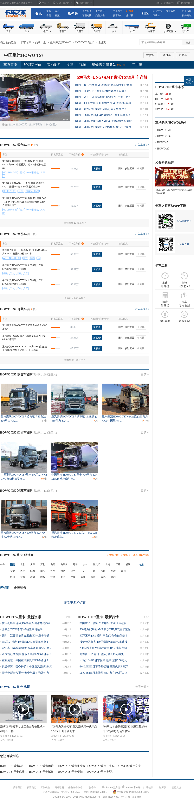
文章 (48, 11)
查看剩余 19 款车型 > (75, 223)
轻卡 (8, 31)
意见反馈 (176, 787)
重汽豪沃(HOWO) (61, 42)
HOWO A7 (163, 148)
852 (168, 109)
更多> (69, 617)
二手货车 (117, 11)
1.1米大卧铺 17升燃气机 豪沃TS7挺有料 (107, 103)
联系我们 (31, 787)
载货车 (79, 31)
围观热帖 (170, 11)
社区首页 (157, 11)
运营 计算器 (165, 299)
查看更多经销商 (75, 602)
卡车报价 (87, 11)
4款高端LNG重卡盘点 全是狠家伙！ (105, 109)
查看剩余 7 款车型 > (74, 359)
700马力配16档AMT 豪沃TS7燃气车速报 (108, 121)
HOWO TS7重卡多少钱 (71, 765)
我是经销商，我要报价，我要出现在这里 (128, 555)
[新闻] (78, 85)
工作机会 (45, 787)
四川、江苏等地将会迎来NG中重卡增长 (107, 97)
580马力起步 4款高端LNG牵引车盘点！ (107, 115)
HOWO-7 (162, 142)
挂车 (132, 31)
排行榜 (129, 15)
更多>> (145, 374)
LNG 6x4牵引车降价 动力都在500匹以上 (103, 672)
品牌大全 (100, 15)
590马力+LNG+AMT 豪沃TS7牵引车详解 (112, 77)
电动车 (185, 31)
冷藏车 (183, 55)
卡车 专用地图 (184, 299)
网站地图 (59, 787)
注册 (173, 3)
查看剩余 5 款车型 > (74, 298)
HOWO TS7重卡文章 (128, 765)
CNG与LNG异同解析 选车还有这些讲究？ (27, 648)
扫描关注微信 (184, 221)
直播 (57, 11)
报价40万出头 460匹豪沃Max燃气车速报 (103, 641)
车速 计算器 (165, 280)
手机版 (149, 787)
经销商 (129, 11)
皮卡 (114, 31)
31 (166, 94)
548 (167, 99)
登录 (166, 3)
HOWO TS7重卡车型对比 (102, 771)
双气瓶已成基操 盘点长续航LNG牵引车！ (27, 654)
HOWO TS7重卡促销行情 (73, 771)
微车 (47, 31)
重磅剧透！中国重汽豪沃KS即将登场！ (25, 660)
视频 (57, 15)
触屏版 (162, 787)
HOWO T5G (164, 136)
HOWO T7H (164, 130)
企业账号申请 (75, 787)
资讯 (38, 13)
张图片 (52, 124)
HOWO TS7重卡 (85, 42)
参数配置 (129, 168)
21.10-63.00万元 (18, 124)
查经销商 (164, 317)
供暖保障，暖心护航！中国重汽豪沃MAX (27, 666)
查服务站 (184, 317)
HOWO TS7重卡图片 (41, 765)
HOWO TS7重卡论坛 (12, 765)
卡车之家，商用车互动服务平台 (16, 3)
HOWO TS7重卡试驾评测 (44, 771)
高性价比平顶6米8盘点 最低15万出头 (102, 654)
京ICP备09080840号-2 (95, 792)
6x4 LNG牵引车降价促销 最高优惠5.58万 (104, 666)
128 (168, 104)
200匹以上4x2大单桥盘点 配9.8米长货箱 (103, 648)
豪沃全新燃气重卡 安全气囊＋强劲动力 (25, 672)
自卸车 (97, 31)
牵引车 (62, 31)
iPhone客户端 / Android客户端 (121, 787)
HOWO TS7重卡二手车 (100, 765)
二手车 (137, 65)
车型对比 (87, 15)
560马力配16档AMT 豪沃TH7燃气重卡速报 (105, 629)
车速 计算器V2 (184, 280)
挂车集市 (117, 15)
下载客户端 (183, 244)
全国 (44, 3)
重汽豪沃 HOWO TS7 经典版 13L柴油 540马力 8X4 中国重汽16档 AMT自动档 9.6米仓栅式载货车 (24, 202)
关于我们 (17, 787)
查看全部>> (142, 686)
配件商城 (186, 15)
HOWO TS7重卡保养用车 (15, 771)
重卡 (27, 31)
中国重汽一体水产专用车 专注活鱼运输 (103, 623)
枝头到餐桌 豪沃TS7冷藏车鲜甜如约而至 (108, 85)
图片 (120, 168)
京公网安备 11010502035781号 (131, 792)
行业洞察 (186, 11)
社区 (145, 13)
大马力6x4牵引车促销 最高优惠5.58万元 (103, 660)
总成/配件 (170, 31)
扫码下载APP (63, 3)
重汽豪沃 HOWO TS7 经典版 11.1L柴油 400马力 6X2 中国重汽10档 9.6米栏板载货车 (24, 164)
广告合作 (91, 787)
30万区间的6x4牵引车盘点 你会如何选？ (104, 635)
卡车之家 (15, 13)
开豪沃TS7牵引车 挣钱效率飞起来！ (105, 91)
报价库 (73, 13)
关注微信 (84, 3)
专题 (48, 15)
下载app (157, 15)
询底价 (97, 168)
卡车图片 (100, 11)
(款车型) (35, 124)
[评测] (78, 103)
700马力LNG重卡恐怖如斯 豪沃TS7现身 (107, 127)
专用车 (153, 31)
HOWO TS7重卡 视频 (15, 686)
